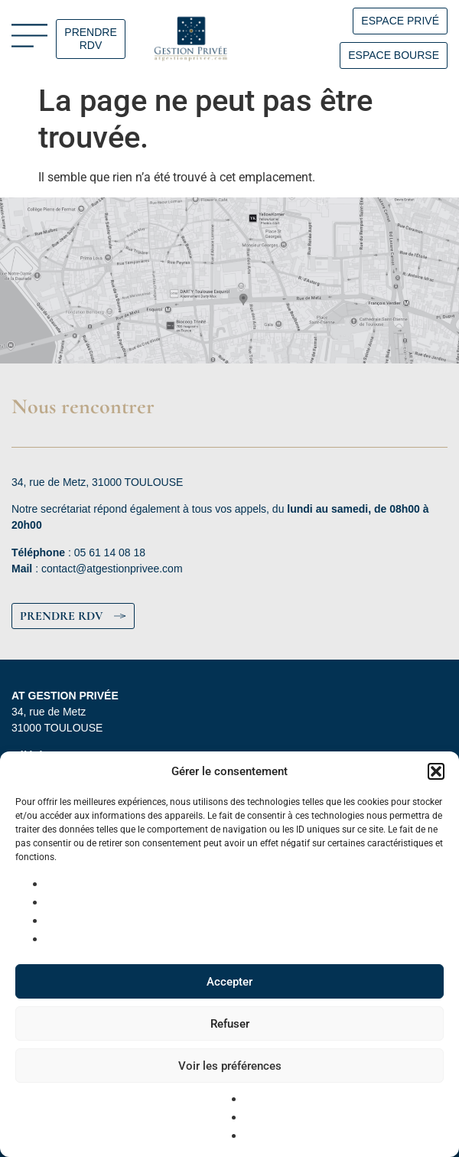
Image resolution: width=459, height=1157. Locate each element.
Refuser (229, 1024)
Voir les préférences (230, 1066)
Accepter (229, 982)
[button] (436, 771)
